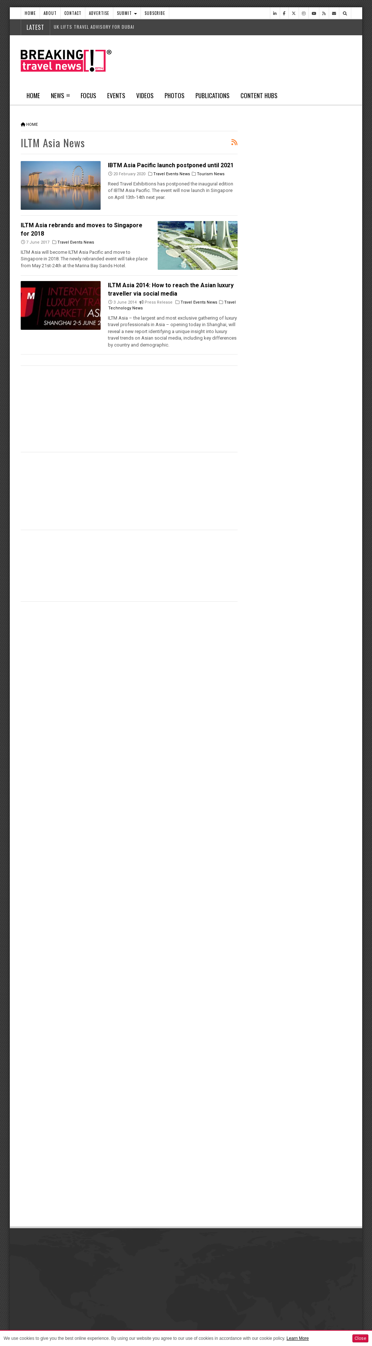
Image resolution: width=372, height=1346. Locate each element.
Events (116, 95)
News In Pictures (274, 876)
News (57, 95)
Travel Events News (171, 174)
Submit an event (265, 1300)
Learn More (298, 1338)
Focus (88, 95)
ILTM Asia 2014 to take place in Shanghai (163, 461)
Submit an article (265, 1263)
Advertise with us (152, 1263)
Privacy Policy (67, 1326)
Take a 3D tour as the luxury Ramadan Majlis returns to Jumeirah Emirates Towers (303, 636)
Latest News (274, 274)
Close (360, 1338)
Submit (127, 13)
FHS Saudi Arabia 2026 (305, 795)
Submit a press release (272, 1282)
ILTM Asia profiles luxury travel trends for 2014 (85, 539)
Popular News (325, 274)
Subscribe (155, 13)
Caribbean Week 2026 (305, 576)
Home (30, 13)
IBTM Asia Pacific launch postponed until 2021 (171, 165)
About (50, 13)
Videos (145, 95)
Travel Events (269, 742)
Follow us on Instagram (286, 1103)
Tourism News (211, 174)
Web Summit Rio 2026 (305, 503)
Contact (72, 13)
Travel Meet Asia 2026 (304, 831)
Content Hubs (259, 95)
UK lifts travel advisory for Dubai (94, 27)
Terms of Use (97, 1326)
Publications (212, 95)
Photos (175, 95)
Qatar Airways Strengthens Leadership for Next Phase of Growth (305, 414)
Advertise (99, 13)
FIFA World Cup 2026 (302, 758)
